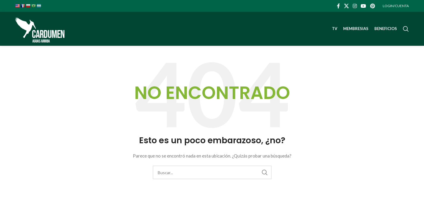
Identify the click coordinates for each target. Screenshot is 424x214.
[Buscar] (406, 29)
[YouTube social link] (363, 5)
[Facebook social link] (338, 5)
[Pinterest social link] (372, 5)
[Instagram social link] (355, 5)
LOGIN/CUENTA (396, 6)
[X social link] (346, 5)
